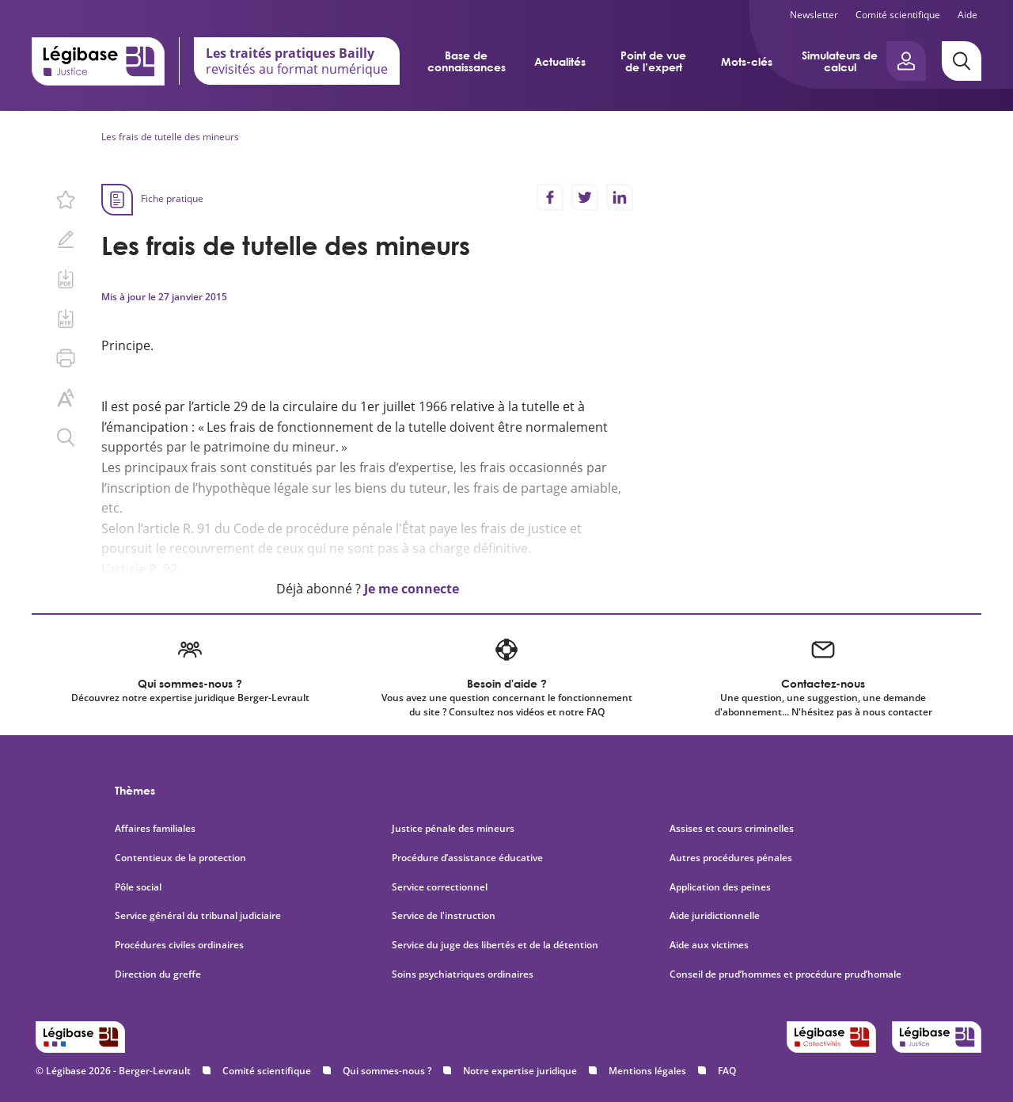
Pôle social (138, 887)
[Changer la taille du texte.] (66, 398)
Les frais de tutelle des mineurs (170, 136)
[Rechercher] (961, 61)
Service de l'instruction (443, 915)
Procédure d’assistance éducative (468, 858)
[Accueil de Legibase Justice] (98, 61)
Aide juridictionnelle (715, 915)
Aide (967, 14)
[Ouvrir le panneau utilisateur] (906, 61)
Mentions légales (647, 1070)
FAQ (727, 1070)
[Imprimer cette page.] (66, 358)
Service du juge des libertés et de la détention (495, 945)
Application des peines (720, 887)
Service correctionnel (440, 887)
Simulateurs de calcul (840, 61)
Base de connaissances (466, 61)
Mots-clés (746, 61)
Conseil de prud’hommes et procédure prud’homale (787, 974)
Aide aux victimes (709, 945)
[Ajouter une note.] (66, 239)
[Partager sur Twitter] (584, 197)
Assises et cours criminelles (732, 828)
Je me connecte (411, 588)
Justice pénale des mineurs (453, 828)
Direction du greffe (158, 974)
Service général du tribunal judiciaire (198, 915)
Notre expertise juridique (520, 1070)
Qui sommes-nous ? (387, 1070)
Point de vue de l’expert (653, 61)
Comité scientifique (898, 14)
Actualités (560, 61)
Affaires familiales (155, 828)
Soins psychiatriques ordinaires (462, 974)
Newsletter (814, 14)
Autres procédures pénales (731, 858)
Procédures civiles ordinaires (179, 945)
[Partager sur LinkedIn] (619, 197)
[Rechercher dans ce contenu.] (66, 437)
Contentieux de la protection (180, 858)
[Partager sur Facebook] (550, 197)
